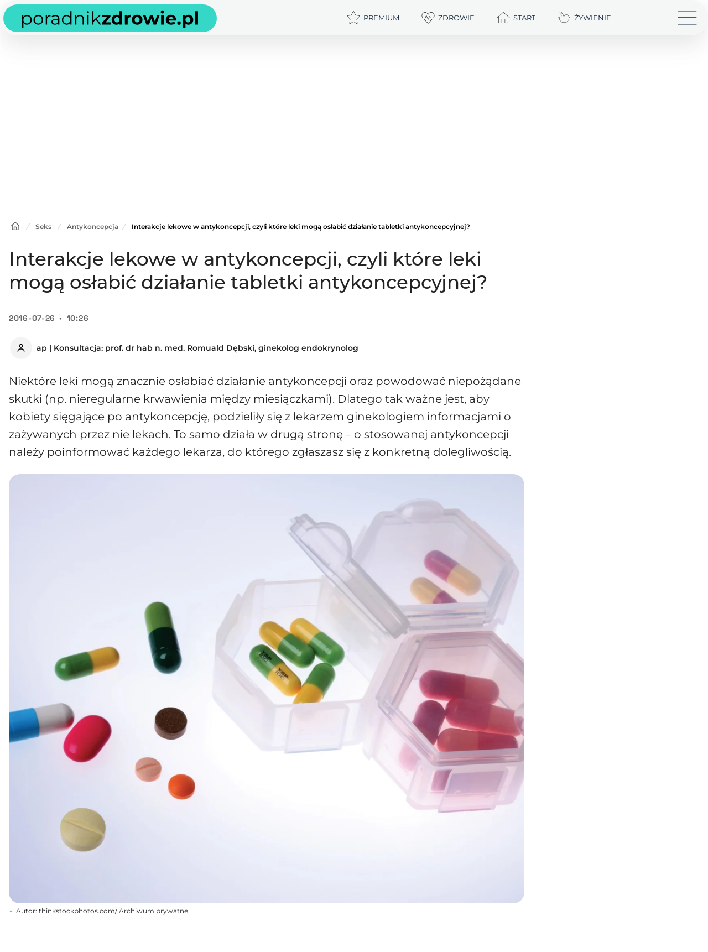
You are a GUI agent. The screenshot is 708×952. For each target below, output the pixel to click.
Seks (43, 226)
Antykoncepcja (92, 226)
